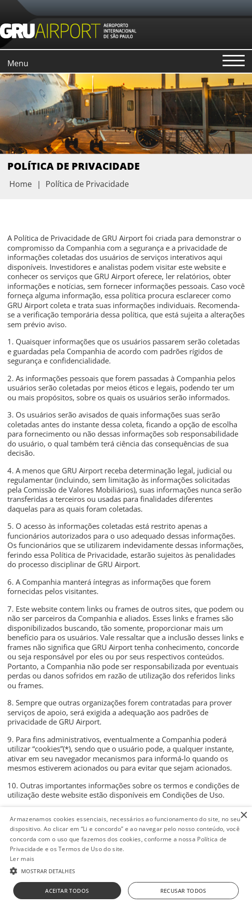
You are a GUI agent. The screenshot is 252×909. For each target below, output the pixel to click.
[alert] (126, 858)
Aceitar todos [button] (67, 890)
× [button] (243, 815)
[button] (126, 870)
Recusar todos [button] (183, 890)
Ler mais (22, 859)
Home (20, 184)
